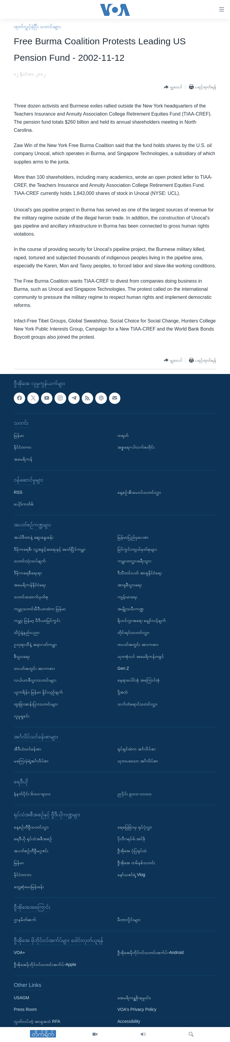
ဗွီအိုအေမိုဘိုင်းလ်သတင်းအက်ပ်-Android (150, 952)
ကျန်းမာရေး (127, 596)
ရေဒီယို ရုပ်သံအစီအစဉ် (33, 839)
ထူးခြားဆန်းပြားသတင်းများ (36, 704)
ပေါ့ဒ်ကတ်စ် (24, 504)
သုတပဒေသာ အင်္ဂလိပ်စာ (137, 760)
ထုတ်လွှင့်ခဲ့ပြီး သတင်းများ (37, 26)
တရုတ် (122, 435)
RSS (18, 492)
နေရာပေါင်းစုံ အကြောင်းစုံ (138, 680)
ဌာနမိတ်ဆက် (25, 919)
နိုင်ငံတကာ (22, 447)
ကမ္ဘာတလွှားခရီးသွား (134, 561)
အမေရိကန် (23, 459)
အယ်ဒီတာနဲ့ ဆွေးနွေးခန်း (33, 537)
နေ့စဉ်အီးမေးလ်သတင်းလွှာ (139, 492)
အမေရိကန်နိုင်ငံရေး (30, 584)
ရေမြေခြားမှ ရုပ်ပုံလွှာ (134, 827)
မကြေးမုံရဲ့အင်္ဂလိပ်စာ (31, 760)
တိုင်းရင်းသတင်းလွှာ (133, 632)
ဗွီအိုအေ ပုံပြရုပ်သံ (132, 851)
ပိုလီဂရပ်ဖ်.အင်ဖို (131, 839)
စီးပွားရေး (22, 656)
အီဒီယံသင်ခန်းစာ (27, 748)
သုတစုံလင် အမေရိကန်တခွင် (140, 656)
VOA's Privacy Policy (136, 1009)
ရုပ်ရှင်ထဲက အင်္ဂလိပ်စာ (136, 748)
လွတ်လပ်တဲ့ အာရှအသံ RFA (37, 1021)
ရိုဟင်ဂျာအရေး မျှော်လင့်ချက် (141, 620)
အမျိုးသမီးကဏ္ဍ (130, 608)
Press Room (25, 1009)
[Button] (173, 87)
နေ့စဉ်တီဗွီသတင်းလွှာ (31, 827)
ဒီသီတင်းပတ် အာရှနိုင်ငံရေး (139, 572)
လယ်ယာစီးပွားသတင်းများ (35, 680)
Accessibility (128, 1021)
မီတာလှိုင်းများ (128, 919)
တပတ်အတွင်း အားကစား (34, 668)
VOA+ (19, 952)
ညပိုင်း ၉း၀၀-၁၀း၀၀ (134, 794)
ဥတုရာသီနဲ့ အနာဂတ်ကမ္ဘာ (35, 644)
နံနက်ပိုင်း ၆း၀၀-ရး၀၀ (32, 794)
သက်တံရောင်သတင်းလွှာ (137, 704)
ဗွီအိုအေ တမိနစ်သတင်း (136, 862)
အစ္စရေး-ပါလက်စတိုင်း (136, 447)
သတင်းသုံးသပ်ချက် (30, 561)
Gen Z (123, 668)
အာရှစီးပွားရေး (129, 584)
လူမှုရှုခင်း (21, 716)
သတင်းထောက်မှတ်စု (31, 596)
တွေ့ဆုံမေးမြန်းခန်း (29, 886)
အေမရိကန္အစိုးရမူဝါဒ (134, 997)
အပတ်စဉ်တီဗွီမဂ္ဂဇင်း (31, 851)
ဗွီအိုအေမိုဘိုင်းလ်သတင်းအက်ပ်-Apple (45, 964)
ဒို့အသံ (122, 692)
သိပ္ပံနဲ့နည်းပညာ (27, 632)
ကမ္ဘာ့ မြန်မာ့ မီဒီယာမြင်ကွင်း (37, 620)
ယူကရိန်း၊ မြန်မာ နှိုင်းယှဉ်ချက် (38, 692)
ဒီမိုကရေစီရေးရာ (28, 572)
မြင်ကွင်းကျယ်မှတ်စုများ (137, 549)
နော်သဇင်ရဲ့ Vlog (131, 874)
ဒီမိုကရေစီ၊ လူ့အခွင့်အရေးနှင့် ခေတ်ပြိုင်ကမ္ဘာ (50, 549)
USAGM (21, 997)
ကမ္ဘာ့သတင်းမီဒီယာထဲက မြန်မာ (40, 608)
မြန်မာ (19, 435)
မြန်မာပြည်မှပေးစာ (133, 537)
